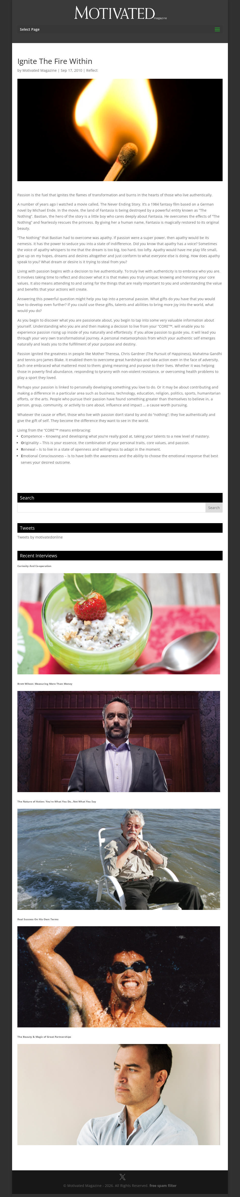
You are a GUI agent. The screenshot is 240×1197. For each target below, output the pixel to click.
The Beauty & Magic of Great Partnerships (44, 1036)
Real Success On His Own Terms (37, 919)
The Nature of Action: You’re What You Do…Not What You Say (56, 801)
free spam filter (162, 1185)
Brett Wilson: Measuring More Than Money (44, 683)
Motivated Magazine (39, 70)
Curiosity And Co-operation (34, 566)
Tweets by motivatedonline (40, 537)
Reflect (92, 70)
